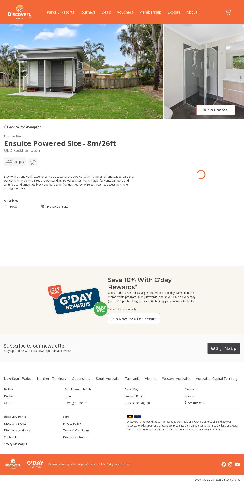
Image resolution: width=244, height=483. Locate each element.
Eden (67, 396)
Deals (106, 12)
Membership (150, 12)
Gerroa (8, 403)
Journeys (88, 12)
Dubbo (8, 396)
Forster (189, 396)
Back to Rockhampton (24, 127)
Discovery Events (15, 424)
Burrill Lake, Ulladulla (77, 389)
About (192, 12)
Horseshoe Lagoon (137, 403)
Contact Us (11, 437)
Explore (174, 12)
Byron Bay (131, 389)
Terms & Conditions (76, 430)
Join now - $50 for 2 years (133, 318)
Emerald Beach (134, 396)
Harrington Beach (75, 403)
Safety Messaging (15, 444)
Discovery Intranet (75, 437)
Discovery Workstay (17, 430)
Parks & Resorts (60, 12)
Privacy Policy (72, 424)
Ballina (8, 389)
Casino (189, 389)
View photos (216, 110)
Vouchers (125, 12)
